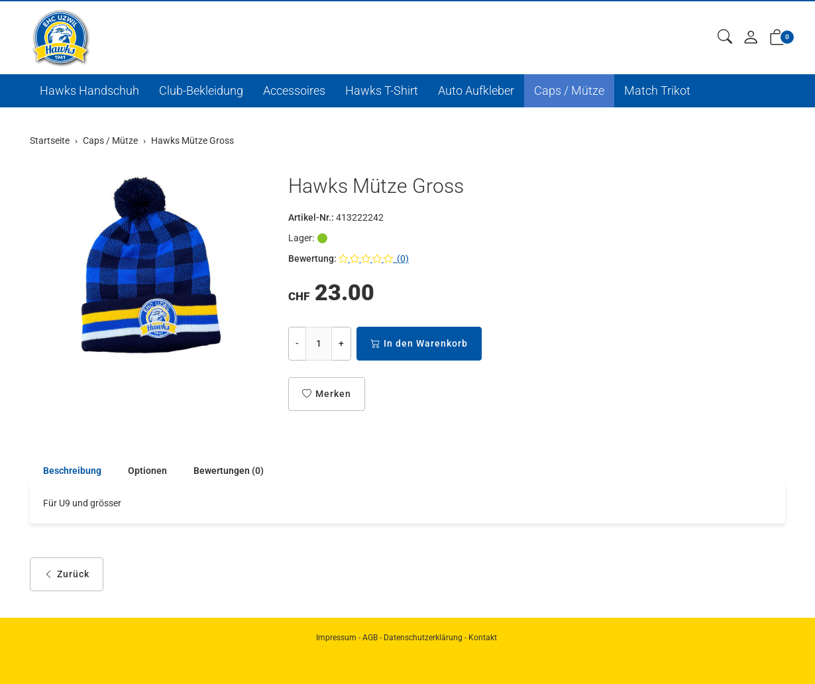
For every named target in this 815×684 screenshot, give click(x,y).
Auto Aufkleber (476, 90)
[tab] (65, 470)
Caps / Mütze (569, 90)
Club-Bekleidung (201, 90)
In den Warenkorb (419, 344)
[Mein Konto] (750, 38)
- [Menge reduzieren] (297, 343)
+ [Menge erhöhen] (341, 343)
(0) (374, 258)
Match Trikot (657, 90)
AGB (370, 637)
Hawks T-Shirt (381, 90)
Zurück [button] (66, 574)
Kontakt (482, 637)
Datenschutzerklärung (423, 637)
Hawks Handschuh (89, 90)
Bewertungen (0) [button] (228, 470)
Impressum (336, 637)
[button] (725, 37)
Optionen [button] (147, 470)
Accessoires (294, 90)
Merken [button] (326, 394)
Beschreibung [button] (72, 470)
